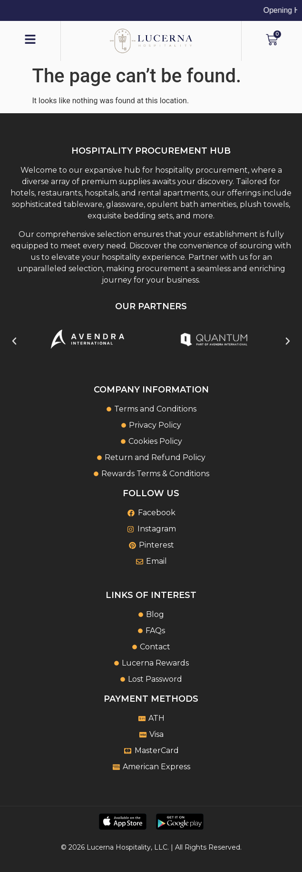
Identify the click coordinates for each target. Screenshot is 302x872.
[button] (14, 341)
